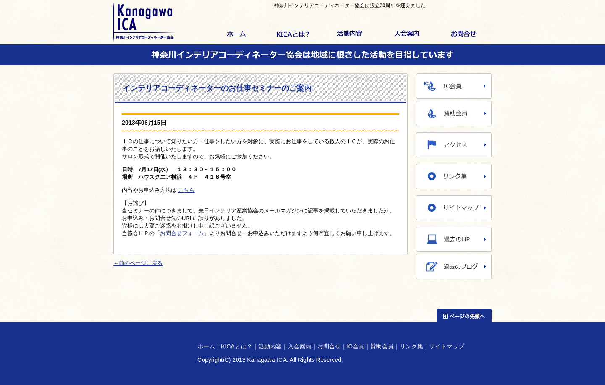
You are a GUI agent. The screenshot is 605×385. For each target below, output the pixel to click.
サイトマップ (446, 346)
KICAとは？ (293, 34)
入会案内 (406, 34)
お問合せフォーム (182, 233)
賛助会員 (382, 346)
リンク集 (411, 346)
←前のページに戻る (138, 263)
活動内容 (349, 34)
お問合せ (463, 34)
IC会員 (355, 346)
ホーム (236, 34)
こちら (186, 190)
